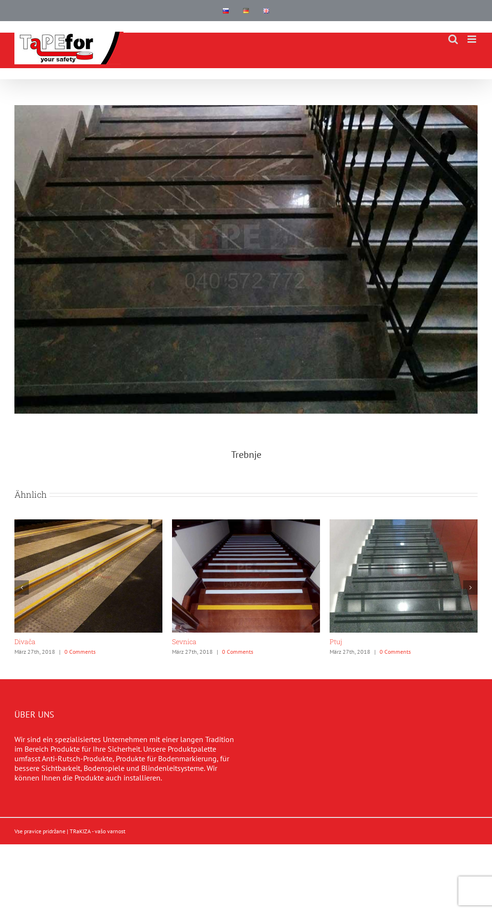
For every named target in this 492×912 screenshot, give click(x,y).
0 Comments (80, 651)
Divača (25, 641)
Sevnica (184, 641)
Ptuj (336, 641)
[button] (21, 587)
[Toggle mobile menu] (472, 39)
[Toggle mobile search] (453, 39)
